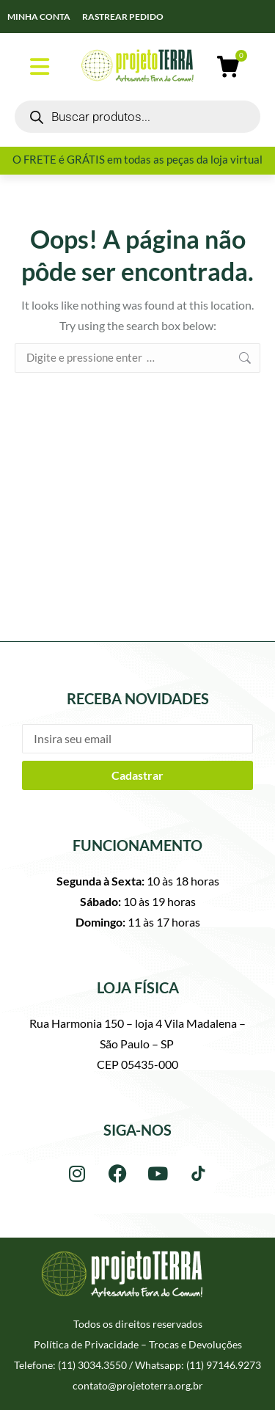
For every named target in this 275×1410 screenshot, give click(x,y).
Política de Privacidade (86, 1344)
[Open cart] (228, 67)
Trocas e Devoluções (195, 1344)
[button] (39, 67)
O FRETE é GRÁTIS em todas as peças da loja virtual (137, 159)
